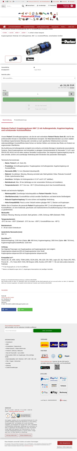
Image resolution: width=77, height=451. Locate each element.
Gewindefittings (28, 31)
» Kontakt (8, 371)
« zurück (11, 40)
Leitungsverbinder (14, 31)
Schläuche (55, 31)
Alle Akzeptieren (65, 443)
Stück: (4, 98)
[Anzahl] (38, 102)
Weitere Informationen (64, 447)
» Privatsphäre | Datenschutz (13, 354)
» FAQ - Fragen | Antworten (12, 369)
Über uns (71, 31)
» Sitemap (8, 373)
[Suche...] (3, 6)
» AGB (6, 352)
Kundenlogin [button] (41, 9)
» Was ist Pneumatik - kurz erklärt (14, 360)
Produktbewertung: (20, 128)
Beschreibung (7, 128)
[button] (30, 9)
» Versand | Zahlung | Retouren (14, 358)
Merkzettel (52, 9)
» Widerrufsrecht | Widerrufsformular (15, 356)
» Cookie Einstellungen (11, 375)
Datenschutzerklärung (29, 445)
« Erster (4, 40)
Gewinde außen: (5, 82)
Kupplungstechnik (43, 31)
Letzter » (24, 40)
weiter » (17, 40)
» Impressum (8, 350)
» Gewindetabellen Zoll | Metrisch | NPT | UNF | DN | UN (20, 367)
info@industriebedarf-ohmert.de (16, 419)
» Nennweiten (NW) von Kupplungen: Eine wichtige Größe (19, 363)
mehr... (63, 31)
